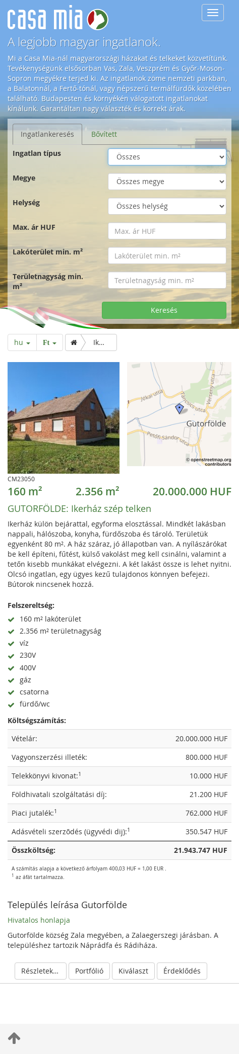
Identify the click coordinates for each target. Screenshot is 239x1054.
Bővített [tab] (104, 134)
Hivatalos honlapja (39, 920)
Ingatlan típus (37, 153)
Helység (26, 202)
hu (22, 342)
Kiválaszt (133, 971)
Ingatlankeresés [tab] (47, 134)
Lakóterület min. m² (48, 251)
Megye (24, 178)
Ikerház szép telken (79, 508)
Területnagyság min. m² (48, 281)
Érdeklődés (182, 971)
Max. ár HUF (34, 227)
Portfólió (89, 971)
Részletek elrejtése (44, 971)
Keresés (164, 310)
